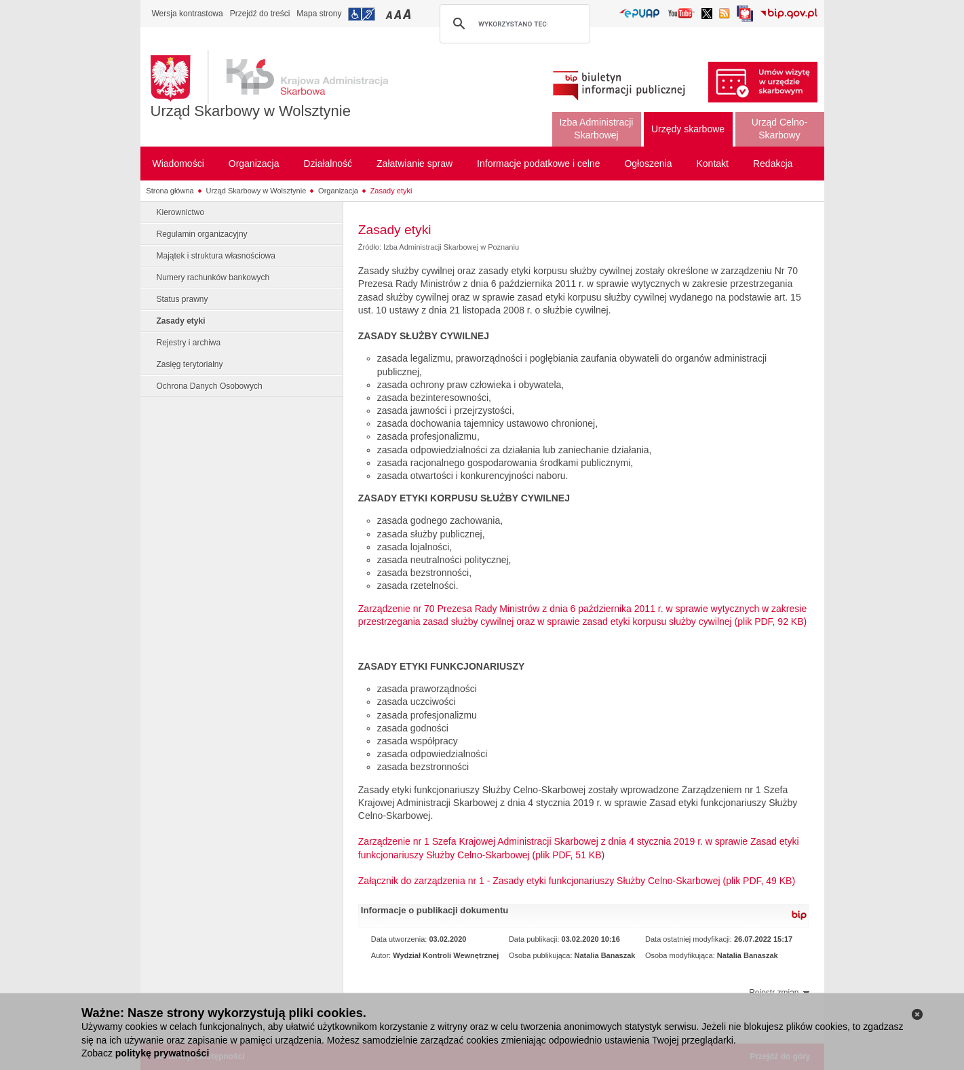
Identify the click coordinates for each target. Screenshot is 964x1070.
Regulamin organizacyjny (202, 234)
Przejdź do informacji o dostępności (361, 14)
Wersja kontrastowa (187, 13)
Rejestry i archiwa (189, 342)
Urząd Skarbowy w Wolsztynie (251, 110)
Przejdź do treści (260, 13)
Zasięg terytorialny (190, 364)
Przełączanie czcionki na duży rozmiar (408, 14)
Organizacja (338, 191)
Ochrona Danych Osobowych (210, 386)
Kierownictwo (181, 212)
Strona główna (169, 191)
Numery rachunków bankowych (213, 277)
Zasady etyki (391, 191)
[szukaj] (512, 24)
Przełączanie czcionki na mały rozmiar (390, 14)
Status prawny (182, 299)
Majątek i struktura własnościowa (216, 256)
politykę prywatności (162, 1053)
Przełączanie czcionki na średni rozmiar (399, 14)
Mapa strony (318, 13)
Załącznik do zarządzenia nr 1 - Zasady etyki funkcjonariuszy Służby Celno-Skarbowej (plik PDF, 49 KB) (576, 880)
